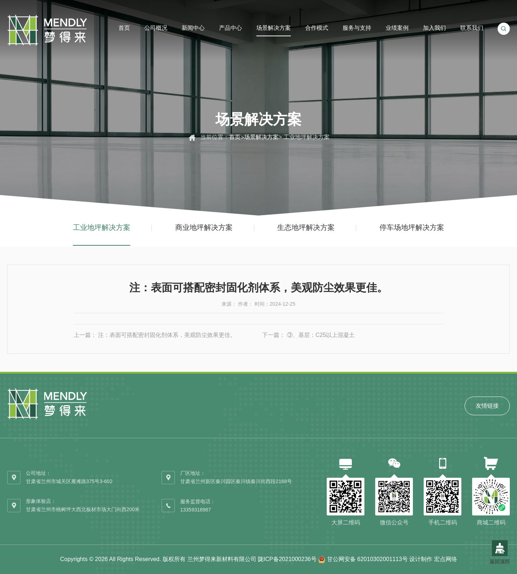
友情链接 (487, 406)
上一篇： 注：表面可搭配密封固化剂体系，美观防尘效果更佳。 (155, 335)
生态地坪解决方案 (306, 227)
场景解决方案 (261, 137)
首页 (235, 137)
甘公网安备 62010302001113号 (367, 559)
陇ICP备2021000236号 (287, 559)
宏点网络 (445, 559)
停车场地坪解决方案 (411, 227)
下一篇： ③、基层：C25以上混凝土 (308, 335)
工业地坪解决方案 (101, 227)
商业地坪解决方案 (204, 227)
